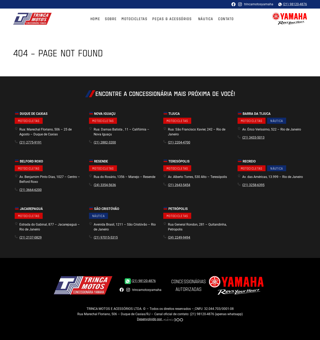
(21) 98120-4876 (295, 4)
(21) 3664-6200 (30, 190)
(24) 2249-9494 (179, 237)
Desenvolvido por (160, 319)
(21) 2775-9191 (30, 142)
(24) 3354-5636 (105, 185)
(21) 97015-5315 (106, 237)
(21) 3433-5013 (253, 137)
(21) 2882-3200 (105, 142)
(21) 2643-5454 (179, 185)
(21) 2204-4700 (179, 142)
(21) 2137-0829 (30, 237)
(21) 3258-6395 (253, 185)
